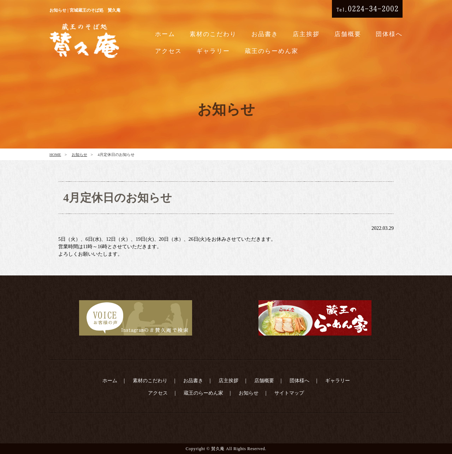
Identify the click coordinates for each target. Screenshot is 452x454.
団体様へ (389, 34)
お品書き (264, 34)
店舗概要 (347, 34)
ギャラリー (213, 51)
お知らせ (79, 154)
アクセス (168, 51)
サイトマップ (289, 393)
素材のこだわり (213, 34)
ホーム (165, 34)
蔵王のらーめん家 (271, 51)
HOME (55, 154)
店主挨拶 (306, 34)
